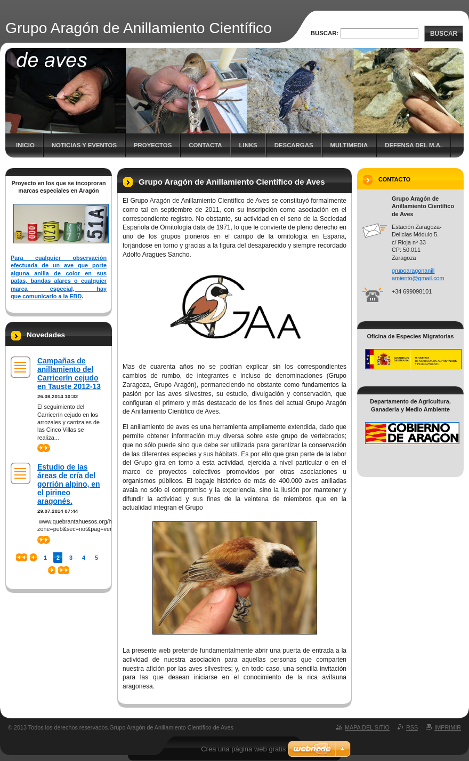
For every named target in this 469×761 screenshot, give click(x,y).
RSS (412, 727)
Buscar (443, 33)
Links (248, 145)
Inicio (25, 145)
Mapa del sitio (367, 727)
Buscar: (325, 33)
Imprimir (447, 727)
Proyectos (153, 145)
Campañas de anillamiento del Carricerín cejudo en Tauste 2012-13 (69, 373)
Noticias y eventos (84, 145)
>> (43, 448)
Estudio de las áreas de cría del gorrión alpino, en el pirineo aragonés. (68, 484)
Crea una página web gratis (243, 749)
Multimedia (349, 145)
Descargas (293, 145)
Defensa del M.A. (413, 145)
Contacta (205, 145)
